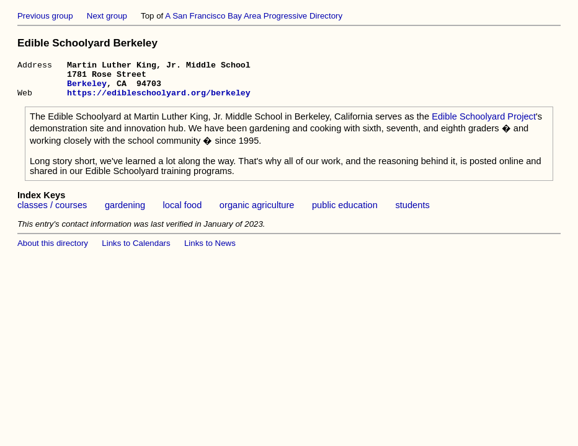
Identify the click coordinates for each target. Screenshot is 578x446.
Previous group (45, 15)
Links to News (210, 250)
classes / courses (52, 212)
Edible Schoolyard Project (484, 124)
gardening (125, 212)
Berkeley (87, 88)
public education (345, 212)
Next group (107, 15)
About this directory (52, 250)
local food (182, 212)
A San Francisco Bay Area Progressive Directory (253, 15)
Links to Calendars (136, 250)
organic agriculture (257, 212)
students (412, 212)
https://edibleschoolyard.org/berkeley (159, 99)
